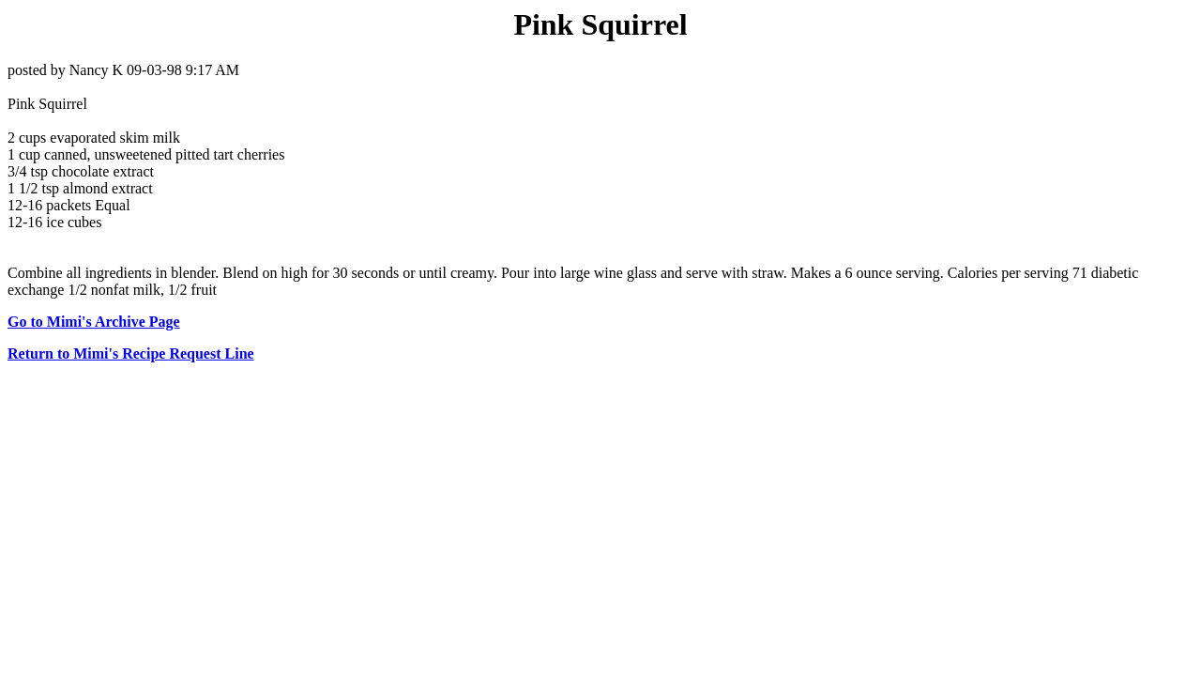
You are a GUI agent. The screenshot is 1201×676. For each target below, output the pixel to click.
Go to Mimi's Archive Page (94, 322)
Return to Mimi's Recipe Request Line (131, 353)
